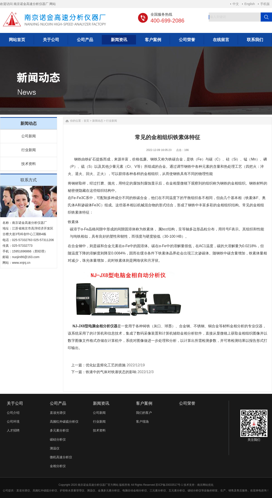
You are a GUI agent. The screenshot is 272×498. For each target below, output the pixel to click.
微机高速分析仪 (61, 457)
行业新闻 (28, 150)
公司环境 (13, 421)
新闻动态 (97, 120)
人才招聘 (13, 430)
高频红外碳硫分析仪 (64, 421)
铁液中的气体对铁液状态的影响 (111, 372)
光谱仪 (26, 490)
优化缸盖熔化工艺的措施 (106, 365)
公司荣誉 (187, 403)
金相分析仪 (58, 466)
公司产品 (58, 403)
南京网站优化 (205, 484)
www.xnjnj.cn (21, 262)
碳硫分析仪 (50, 490)
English (249, 4)
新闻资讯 (101, 403)
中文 (236, 4)
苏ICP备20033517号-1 (169, 484)
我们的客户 (144, 412)
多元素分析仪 (59, 430)
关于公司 (15, 403)
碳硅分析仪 (58, 439)
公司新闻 (28, 136)
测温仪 (54, 448)
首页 (86, 120)
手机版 (265, 4)
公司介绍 (13, 412)
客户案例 (144, 403)
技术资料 (28, 164)
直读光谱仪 (58, 412)
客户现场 (142, 421)
